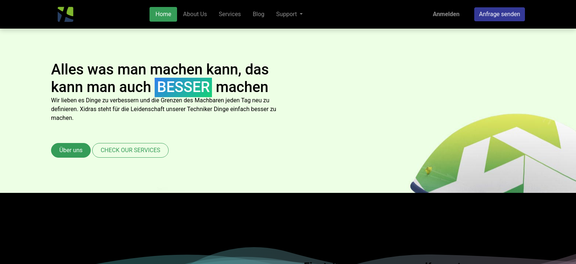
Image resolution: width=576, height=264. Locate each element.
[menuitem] (163, 14)
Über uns (71, 150)
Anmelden (446, 14)
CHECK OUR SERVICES (130, 150)
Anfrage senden (499, 14)
